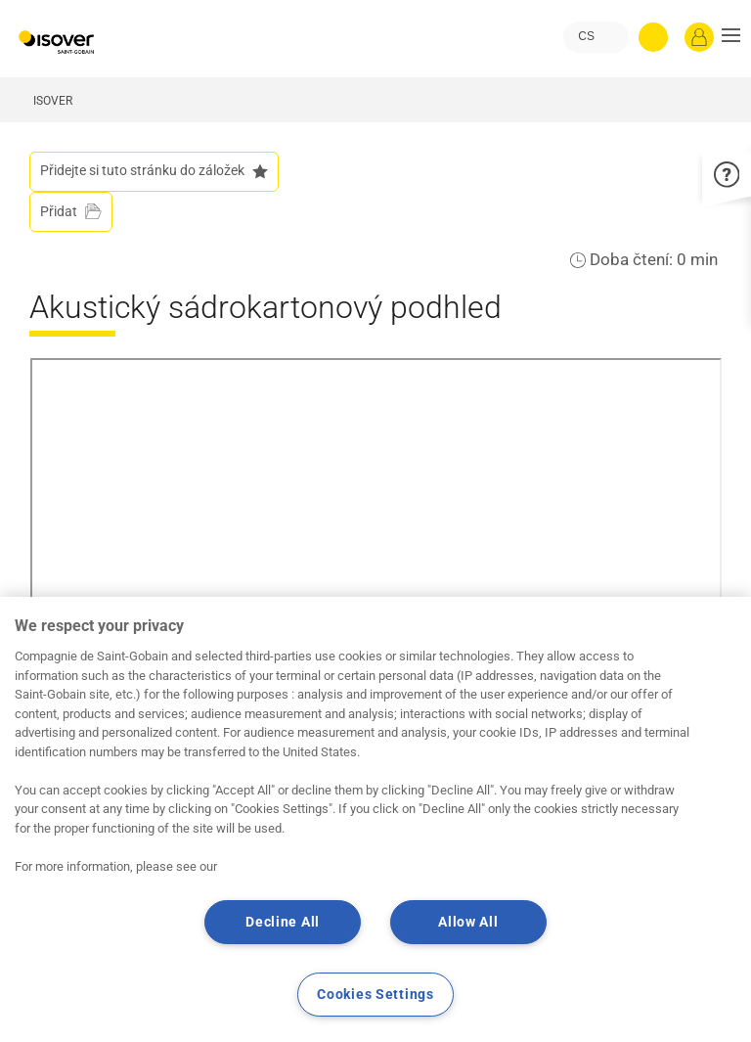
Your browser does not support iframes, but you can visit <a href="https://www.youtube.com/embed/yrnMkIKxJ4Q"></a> (376, 546)
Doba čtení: (633, 259)
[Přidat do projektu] (70, 212)
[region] (375, 819)
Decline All (282, 922)
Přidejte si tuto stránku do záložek (154, 170)
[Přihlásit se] (699, 37)
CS (586, 36)
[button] (731, 37)
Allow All (468, 922)
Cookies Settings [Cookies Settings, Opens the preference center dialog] (375, 994)
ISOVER (52, 101)
